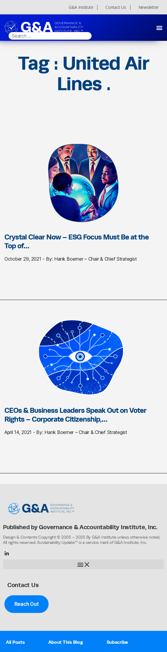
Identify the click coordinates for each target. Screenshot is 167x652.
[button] (159, 27)
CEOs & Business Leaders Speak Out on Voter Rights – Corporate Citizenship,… (75, 414)
